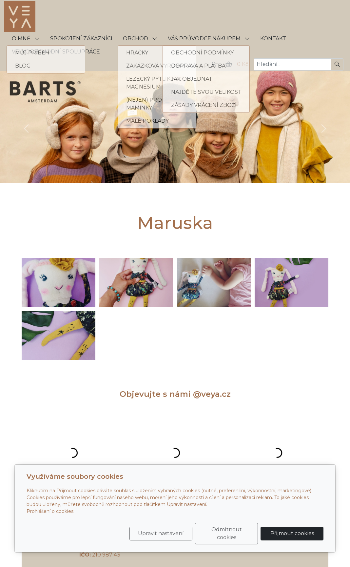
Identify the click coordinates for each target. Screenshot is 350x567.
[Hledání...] (292, 64)
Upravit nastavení (161, 533)
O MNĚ (26, 38)
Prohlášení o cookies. (50, 511)
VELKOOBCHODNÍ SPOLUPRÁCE (56, 52)
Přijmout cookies (292, 533)
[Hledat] (337, 64)
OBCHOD (140, 38)
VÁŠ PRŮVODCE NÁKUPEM (209, 38)
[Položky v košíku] (229, 64)
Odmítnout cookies (226, 533)
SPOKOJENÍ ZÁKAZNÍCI (81, 38)
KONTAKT (273, 38)
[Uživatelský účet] (214, 64)
